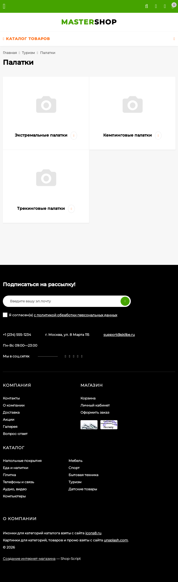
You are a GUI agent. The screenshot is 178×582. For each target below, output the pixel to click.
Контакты (11, 398)
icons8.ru (93, 533)
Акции (8, 419)
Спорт (74, 468)
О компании (13, 405)
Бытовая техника (83, 475)
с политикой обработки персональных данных (75, 315)
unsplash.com (116, 540)
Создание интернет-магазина (29, 558)
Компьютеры (14, 496)
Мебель (75, 461)
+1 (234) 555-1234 (17, 334)
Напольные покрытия (22, 461)
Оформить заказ (94, 412)
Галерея (10, 426)
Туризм (28, 53)
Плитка (9, 475)
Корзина (88, 398)
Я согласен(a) (60, 315)
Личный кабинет (95, 405)
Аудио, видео (15, 489)
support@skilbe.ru (119, 334)
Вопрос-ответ (15, 434)
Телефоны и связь (18, 482)
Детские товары (83, 489)
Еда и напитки (15, 468)
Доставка (11, 412)
